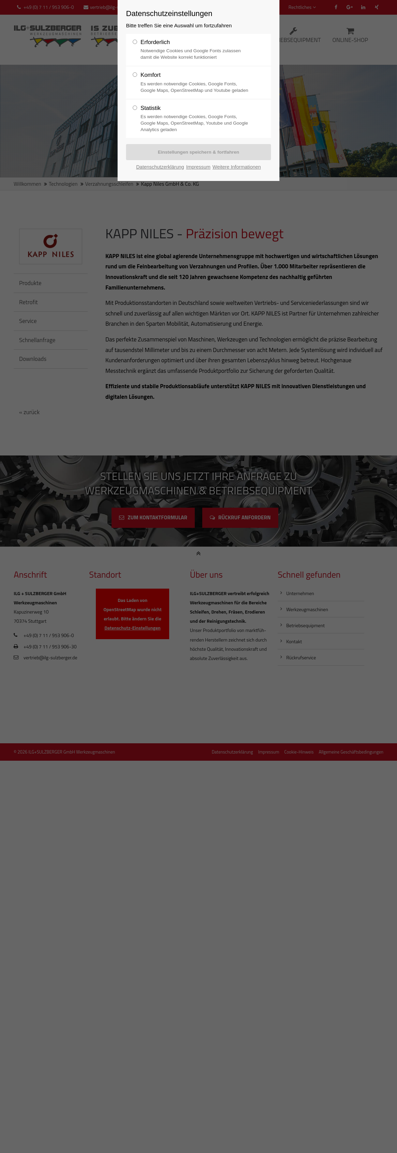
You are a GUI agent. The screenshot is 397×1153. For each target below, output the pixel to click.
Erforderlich (155, 42)
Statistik (150, 107)
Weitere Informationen (236, 166)
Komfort (150, 74)
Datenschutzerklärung (160, 166)
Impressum (198, 166)
